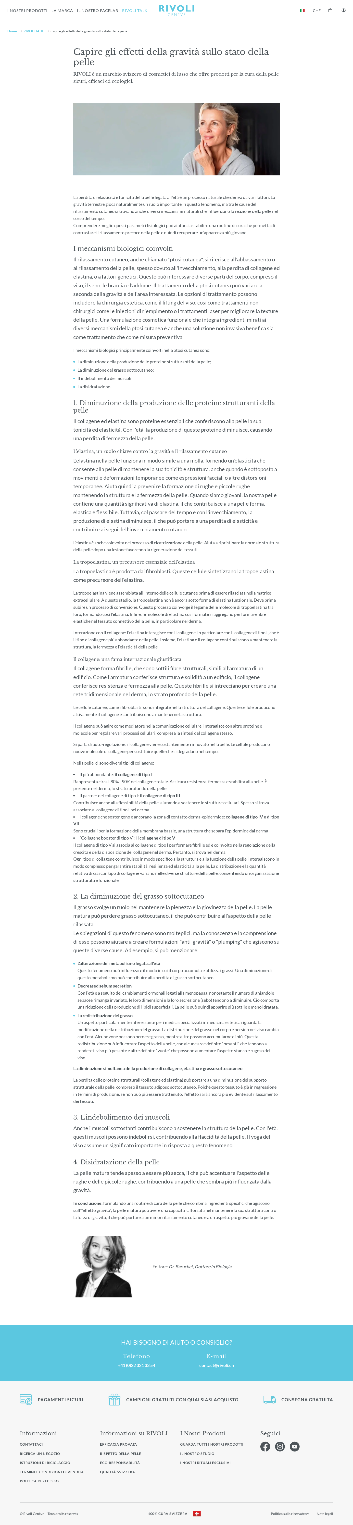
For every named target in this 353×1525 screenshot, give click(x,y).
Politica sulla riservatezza (290, 1514)
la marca (62, 10)
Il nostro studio (197, 1454)
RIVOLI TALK (135, 10)
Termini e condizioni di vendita (52, 1472)
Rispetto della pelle (120, 1454)
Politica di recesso (39, 1481)
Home (12, 31)
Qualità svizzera (117, 1472)
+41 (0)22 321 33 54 (136, 1365)
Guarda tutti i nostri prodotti (211, 1444)
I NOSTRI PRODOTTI (27, 10)
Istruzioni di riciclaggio (45, 1463)
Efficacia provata (118, 1444)
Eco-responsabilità (120, 1463)
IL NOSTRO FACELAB (97, 10)
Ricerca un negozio (40, 1454)
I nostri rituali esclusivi (205, 1463)
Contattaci (31, 1444)
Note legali (325, 1514)
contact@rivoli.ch (216, 1365)
